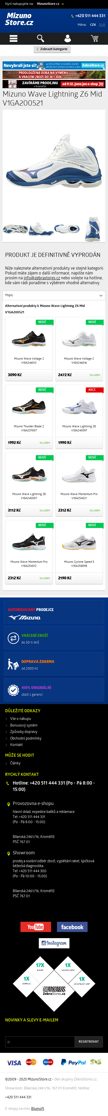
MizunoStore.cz (48, 4)
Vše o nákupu (20, 719)
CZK (93, 25)
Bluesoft (37, 1109)
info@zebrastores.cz (42, 278)
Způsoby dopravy (23, 732)
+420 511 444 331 (90, 16)
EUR (102, 25)
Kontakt (16, 745)
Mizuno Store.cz (19, 19)
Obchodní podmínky (25, 739)
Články (15, 763)
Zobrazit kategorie (53, 49)
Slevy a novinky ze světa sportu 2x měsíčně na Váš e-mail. (48, 1030)
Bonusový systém (24, 726)
